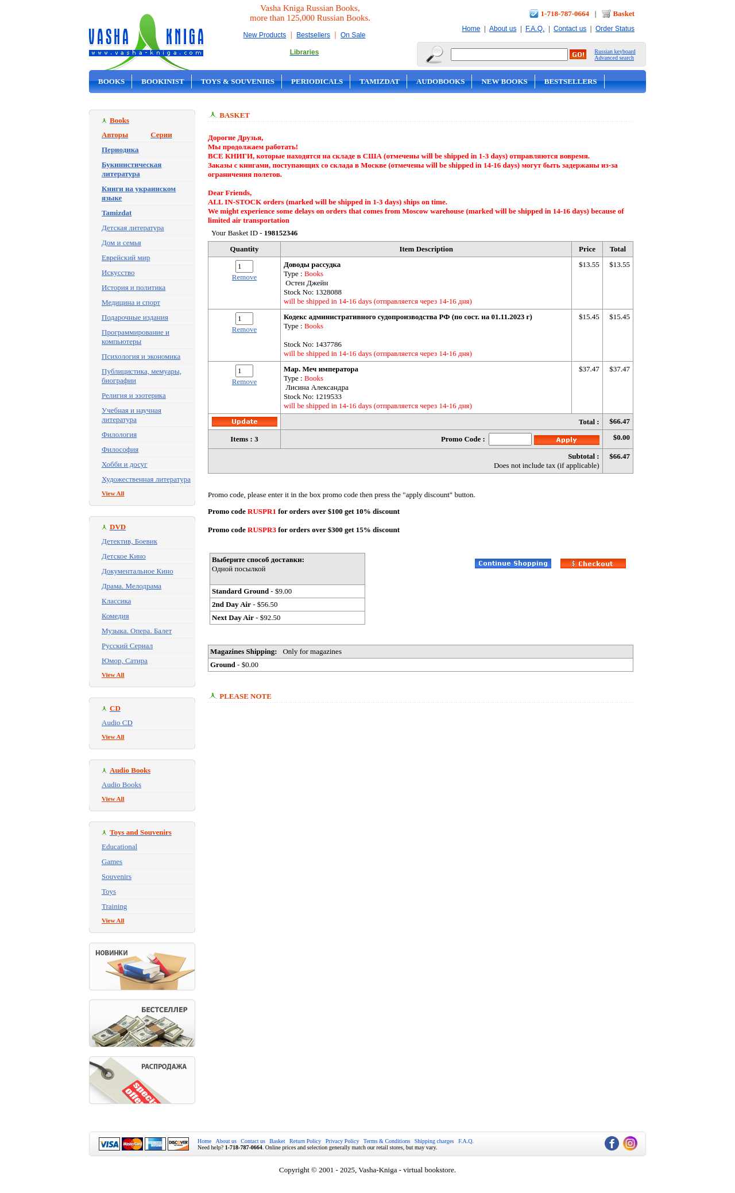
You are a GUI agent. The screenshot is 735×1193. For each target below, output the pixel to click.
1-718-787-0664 (565, 13)
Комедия (115, 615)
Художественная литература (146, 479)
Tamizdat (379, 81)
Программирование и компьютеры (135, 337)
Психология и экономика (141, 356)
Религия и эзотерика (134, 395)
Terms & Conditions (387, 1141)
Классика (116, 600)
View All (113, 493)
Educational (119, 846)
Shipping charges (434, 1141)
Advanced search (614, 58)
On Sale (353, 35)
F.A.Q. (534, 29)
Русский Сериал (127, 645)
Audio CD (117, 722)
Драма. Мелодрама (131, 586)
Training (114, 906)
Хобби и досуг (125, 464)
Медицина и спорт (131, 302)
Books (111, 81)
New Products (265, 35)
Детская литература (133, 227)
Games (112, 861)
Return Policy (305, 1141)
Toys (109, 891)
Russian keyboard (614, 51)
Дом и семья (121, 242)
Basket (624, 13)
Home (471, 29)
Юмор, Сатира (125, 660)
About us (502, 29)
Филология (119, 434)
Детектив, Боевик (129, 541)
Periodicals (317, 81)
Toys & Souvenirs (237, 81)
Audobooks (440, 81)
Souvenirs (116, 876)
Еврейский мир (126, 257)
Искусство (118, 272)
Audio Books (121, 784)
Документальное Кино (137, 571)
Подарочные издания (135, 317)
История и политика (133, 287)
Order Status (615, 29)
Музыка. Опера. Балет (137, 630)
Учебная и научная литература (131, 415)
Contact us (570, 29)
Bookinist (162, 81)
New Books (504, 81)
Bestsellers (313, 35)
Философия (120, 449)
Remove (244, 277)
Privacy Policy (342, 1141)
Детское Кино (124, 556)
